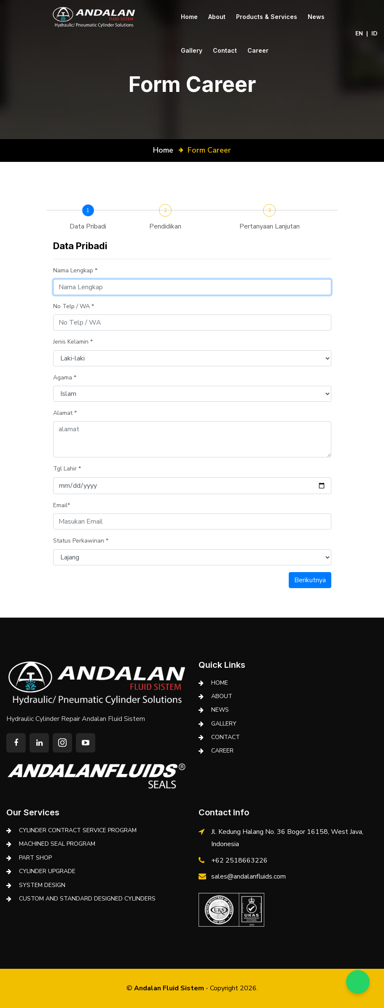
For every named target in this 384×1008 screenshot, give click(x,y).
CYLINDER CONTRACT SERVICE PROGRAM (78, 830)
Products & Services (266, 16)
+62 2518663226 (239, 860)
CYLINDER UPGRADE (47, 871)
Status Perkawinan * (80, 541)
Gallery (191, 50)
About (217, 16)
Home (189, 16)
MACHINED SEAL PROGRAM (57, 844)
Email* (61, 505)
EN (359, 34)
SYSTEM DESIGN (42, 885)
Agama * (64, 378)
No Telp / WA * (73, 306)
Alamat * (65, 413)
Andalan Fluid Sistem (169, 988)
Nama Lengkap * (75, 270)
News (316, 16)
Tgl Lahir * (67, 469)
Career (258, 50)
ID (374, 34)
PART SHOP (35, 858)
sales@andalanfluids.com (248, 876)
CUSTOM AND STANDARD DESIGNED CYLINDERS (87, 899)
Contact (225, 50)
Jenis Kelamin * (73, 342)
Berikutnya (310, 580)
